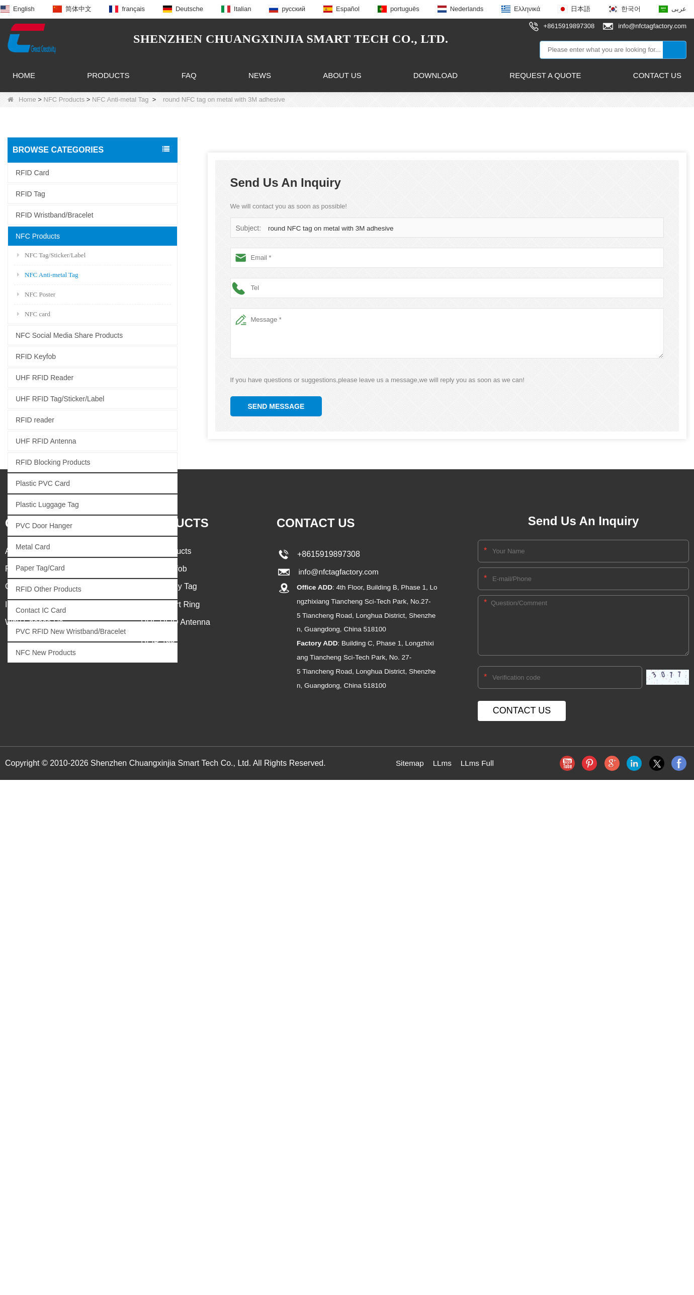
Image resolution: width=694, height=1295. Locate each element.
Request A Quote (545, 75)
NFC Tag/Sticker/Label (51, 254)
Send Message (276, 406)
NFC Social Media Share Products (69, 335)
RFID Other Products (48, 589)
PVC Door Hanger (44, 525)
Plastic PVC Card (43, 483)
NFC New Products (46, 652)
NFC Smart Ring (170, 849)
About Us (342, 75)
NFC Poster (36, 294)
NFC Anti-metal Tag (120, 99)
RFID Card (32, 172)
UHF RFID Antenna (46, 441)
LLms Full (478, 1007)
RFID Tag (30, 193)
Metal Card (33, 546)
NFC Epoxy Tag (169, 831)
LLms (442, 1007)
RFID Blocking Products (53, 462)
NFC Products (64, 99)
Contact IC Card (41, 610)
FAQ (189, 75)
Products (108, 75)
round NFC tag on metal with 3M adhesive (329, 228)
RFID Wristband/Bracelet (55, 214)
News (259, 75)
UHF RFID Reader (44, 377)
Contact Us (657, 75)
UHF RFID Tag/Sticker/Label (60, 398)
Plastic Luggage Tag (47, 504)
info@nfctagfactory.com (337, 816)
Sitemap (408, 1007)
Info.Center (25, 849)
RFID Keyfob (36, 356)
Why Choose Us (34, 868)
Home (24, 75)
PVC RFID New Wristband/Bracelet (71, 631)
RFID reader (35, 419)
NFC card (33, 313)
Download (435, 75)
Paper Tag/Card (40, 567)
